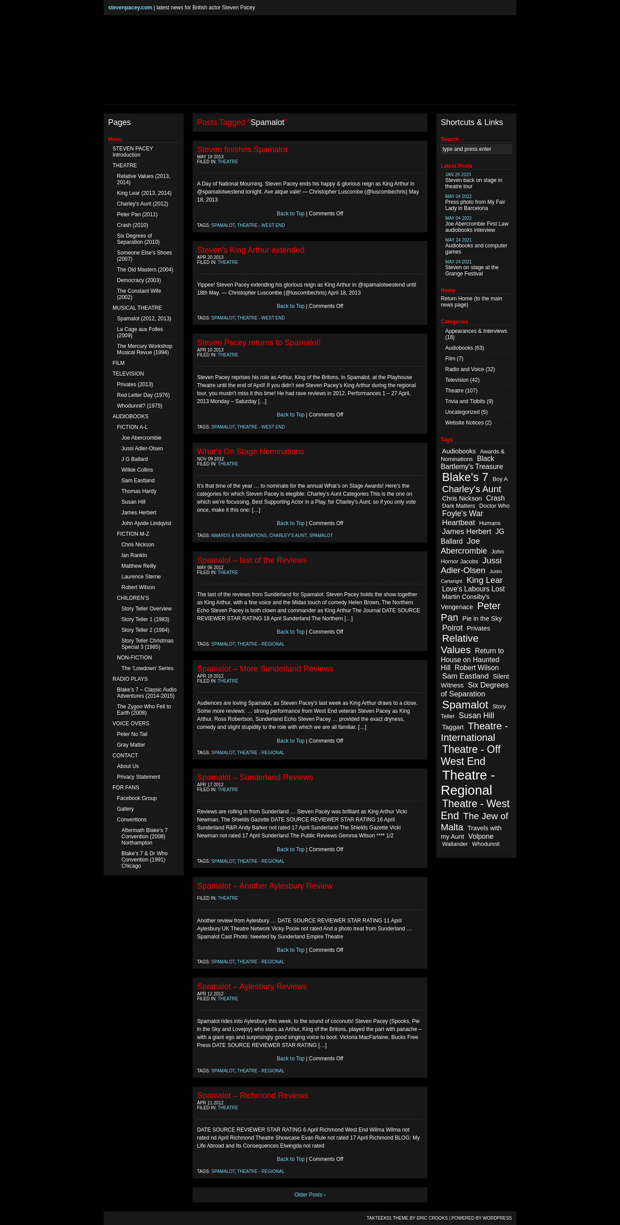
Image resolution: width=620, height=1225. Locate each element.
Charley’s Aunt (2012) (142, 204)
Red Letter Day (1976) (143, 395)
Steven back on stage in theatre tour (473, 181)
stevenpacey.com (130, 7)
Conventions (132, 820)
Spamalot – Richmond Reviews (252, 1095)
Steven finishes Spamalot (242, 149)
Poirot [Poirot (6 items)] (452, 627)
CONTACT (125, 755)
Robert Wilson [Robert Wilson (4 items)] (477, 667)
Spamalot (223, 225)
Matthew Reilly (138, 566)
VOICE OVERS (131, 723)
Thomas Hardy (139, 491)
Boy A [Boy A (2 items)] (499, 479)
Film (450, 359)
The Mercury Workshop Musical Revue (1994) (144, 349)
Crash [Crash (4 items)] (495, 498)
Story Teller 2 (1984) (145, 630)
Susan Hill (133, 502)
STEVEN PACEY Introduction (133, 152)
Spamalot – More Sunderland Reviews (265, 668)
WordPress (497, 1218)
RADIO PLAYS (130, 679)
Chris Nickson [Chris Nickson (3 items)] (462, 498)
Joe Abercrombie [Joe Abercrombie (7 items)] (464, 545)
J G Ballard (134, 459)
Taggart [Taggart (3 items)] (452, 727)
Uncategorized (462, 412)
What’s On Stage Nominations (250, 451)
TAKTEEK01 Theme (388, 1218)
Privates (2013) (135, 384)
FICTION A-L (132, 427)
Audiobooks (459, 348)
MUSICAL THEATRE (137, 308)
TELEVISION (128, 374)
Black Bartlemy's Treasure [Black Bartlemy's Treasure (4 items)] (472, 462)
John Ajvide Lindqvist (146, 523)
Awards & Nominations (239, 535)
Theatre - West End (261, 225)
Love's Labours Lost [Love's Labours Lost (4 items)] (473, 589)
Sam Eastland (138, 480)
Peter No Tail (132, 734)
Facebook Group (137, 798)
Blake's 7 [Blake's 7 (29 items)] (465, 477)
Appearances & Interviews (476, 331)
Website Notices (464, 423)
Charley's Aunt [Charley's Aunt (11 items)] (471, 489)
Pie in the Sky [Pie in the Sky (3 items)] (482, 618)
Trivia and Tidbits (465, 401)
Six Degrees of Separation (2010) (138, 239)
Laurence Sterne (141, 577)
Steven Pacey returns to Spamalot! (259, 342)
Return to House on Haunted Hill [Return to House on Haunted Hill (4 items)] (472, 659)
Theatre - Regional (261, 644)
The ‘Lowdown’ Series (147, 668)
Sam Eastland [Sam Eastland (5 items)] (465, 676)
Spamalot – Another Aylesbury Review (265, 885)
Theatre (228, 161)
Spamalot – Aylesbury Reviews (252, 986)
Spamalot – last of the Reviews (252, 560)
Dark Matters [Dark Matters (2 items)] (458, 505)
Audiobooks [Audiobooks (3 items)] (459, 451)
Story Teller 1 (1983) (145, 619)
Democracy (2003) (139, 280)
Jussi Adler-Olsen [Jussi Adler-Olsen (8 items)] (471, 565)
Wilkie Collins (137, 470)
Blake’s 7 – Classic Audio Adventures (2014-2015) (147, 693)
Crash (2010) (132, 225)
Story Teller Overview (146, 609)
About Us (128, 766)
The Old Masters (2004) (145, 270)
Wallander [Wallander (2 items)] (455, 844)
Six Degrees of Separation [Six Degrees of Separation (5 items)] (475, 689)
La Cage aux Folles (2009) (140, 332)
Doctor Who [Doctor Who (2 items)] (494, 505)
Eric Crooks (432, 1218)
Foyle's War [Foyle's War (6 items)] (462, 513)
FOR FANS (126, 787)
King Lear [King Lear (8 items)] (485, 580)
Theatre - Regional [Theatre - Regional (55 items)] (468, 782)
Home (465, 298)
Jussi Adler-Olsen (142, 448)
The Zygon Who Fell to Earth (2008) (144, 709)
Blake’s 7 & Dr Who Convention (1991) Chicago (144, 859)
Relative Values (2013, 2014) (143, 179)
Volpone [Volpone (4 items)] (481, 836)
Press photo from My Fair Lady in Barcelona (475, 202)
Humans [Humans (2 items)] (489, 523)
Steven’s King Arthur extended (251, 250)
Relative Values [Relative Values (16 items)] (460, 644)
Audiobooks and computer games (476, 246)
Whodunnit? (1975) (139, 406)
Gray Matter (131, 745)
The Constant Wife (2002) (139, 294)
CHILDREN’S (133, 598)
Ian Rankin (134, 555)
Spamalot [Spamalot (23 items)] (465, 705)
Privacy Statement (138, 777)
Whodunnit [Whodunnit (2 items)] (485, 844)
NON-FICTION (134, 658)
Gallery (125, 809)
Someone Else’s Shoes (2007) (144, 256)
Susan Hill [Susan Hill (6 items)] (476, 715)
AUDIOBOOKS (131, 416)
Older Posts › (310, 1195)
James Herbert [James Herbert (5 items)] (466, 531)
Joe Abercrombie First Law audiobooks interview (476, 224)
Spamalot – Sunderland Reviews (255, 777)
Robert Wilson (138, 587)
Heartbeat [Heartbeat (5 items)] (458, 522)
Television (457, 380)
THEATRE (125, 165)
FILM (119, 363)
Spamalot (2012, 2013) (144, 318)
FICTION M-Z (133, 534)
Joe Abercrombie (141, 438)
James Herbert (139, 512)
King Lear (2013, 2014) (144, 193)
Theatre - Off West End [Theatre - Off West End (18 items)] (470, 755)
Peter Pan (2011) (137, 214)
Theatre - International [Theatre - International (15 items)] (474, 731)
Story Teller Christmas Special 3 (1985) (147, 644)
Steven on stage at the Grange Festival (472, 268)
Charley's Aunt (287, 535)
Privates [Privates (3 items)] (478, 628)
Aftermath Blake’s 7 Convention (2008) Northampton (144, 836)
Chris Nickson (137, 545)
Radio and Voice (464, 369)
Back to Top (290, 213)
